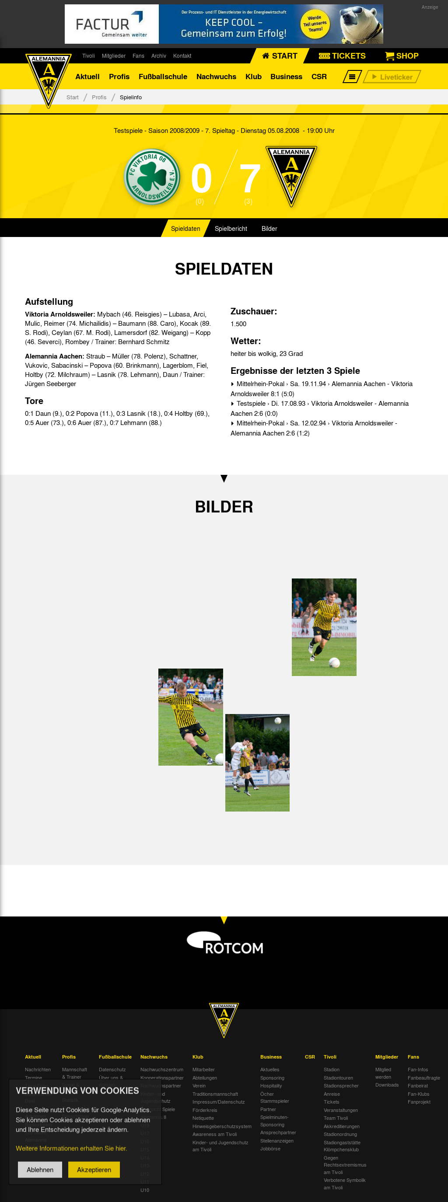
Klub (253, 76)
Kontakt (182, 55)
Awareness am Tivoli (214, 1134)
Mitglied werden (383, 1073)
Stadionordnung (340, 1134)
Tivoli (88, 55)
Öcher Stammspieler (274, 1098)
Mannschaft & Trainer (74, 1073)
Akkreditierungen (342, 1126)
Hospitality (271, 1085)
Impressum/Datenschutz (218, 1101)
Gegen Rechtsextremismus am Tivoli (345, 1165)
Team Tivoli (336, 1118)
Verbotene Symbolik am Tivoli (345, 1184)
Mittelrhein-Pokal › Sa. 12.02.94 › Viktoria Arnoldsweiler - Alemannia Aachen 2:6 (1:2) (314, 428)
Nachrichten (38, 1069)
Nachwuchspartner (160, 1085)
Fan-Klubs (419, 1094)
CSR (319, 76)
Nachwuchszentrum (161, 1069)
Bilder (269, 229)
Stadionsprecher (341, 1085)
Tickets (332, 1101)
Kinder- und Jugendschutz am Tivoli (220, 1146)
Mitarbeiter (203, 1069)
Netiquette (203, 1118)
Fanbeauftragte (424, 1077)
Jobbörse (270, 1148)
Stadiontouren (338, 1077)
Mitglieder (114, 55)
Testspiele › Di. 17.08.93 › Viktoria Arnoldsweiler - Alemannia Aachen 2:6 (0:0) (320, 408)
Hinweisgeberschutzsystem (222, 1126)
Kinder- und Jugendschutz (155, 1098)
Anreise (332, 1094)
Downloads (387, 1084)
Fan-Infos (418, 1069)
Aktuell (87, 76)
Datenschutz (112, 1069)
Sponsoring (272, 1077)
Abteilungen (204, 1077)
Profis (119, 76)
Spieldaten (185, 229)
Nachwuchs (216, 76)
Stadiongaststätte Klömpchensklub (342, 1146)
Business (286, 76)
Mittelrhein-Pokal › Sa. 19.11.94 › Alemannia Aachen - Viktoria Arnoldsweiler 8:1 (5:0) (322, 389)
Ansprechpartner (278, 1132)
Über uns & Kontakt (111, 1081)
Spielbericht (231, 229)
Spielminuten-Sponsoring (274, 1121)
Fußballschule (163, 76)
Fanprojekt (419, 1101)
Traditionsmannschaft (215, 1094)
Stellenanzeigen (277, 1140)
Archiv (158, 55)
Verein (199, 1085)
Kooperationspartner (162, 1077)
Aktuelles (270, 1069)
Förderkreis (204, 1110)
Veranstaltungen (341, 1110)
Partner (268, 1109)
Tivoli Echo (36, 1085)
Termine (33, 1077)
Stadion (332, 1069)
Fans (138, 55)
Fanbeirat (418, 1085)
